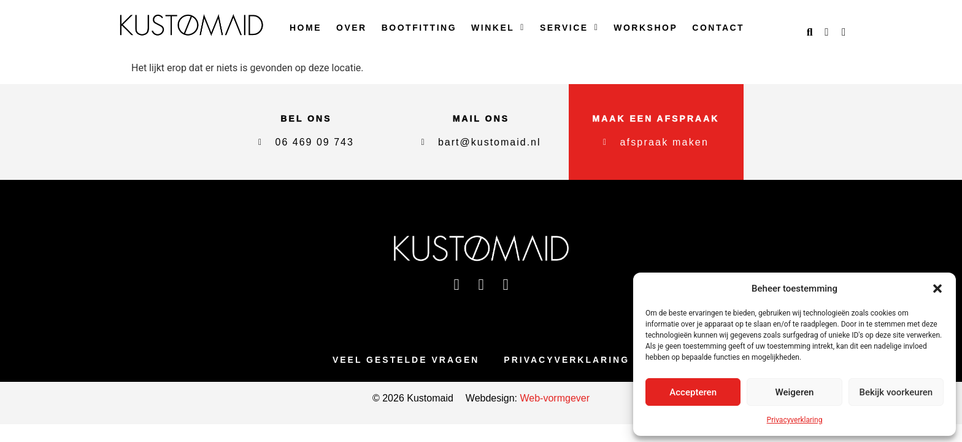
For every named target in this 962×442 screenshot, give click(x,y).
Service (569, 27)
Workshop (645, 28)
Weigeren (794, 392)
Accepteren (693, 392)
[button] (937, 288)
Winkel (498, 27)
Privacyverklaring (795, 420)
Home (305, 28)
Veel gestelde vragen (406, 360)
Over (351, 28)
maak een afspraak (656, 118)
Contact (718, 28)
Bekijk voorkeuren (896, 392)
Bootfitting (419, 28)
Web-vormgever (553, 399)
